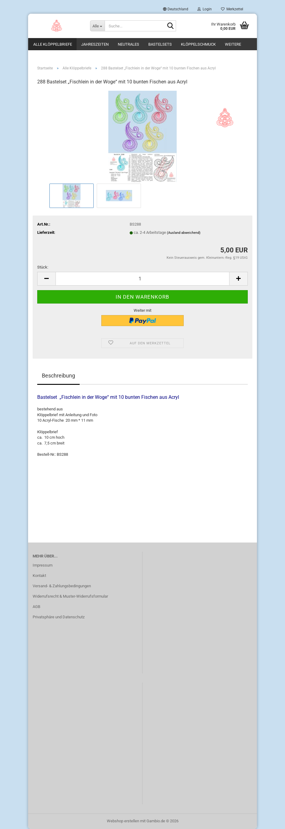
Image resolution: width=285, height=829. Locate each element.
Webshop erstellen (123, 821)
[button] (175, 9)
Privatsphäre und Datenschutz (59, 617)
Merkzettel (232, 9)
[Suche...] (97, 25)
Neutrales (128, 44)
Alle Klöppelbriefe (52, 44)
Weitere (233, 44)
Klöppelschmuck (198, 44)
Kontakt (39, 575)
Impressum (42, 565)
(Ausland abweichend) (183, 233)
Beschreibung (58, 375)
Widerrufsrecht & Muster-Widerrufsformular (70, 596)
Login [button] (204, 9)
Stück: (42, 267)
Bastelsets (160, 44)
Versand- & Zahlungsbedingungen (62, 586)
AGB (36, 606)
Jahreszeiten (95, 44)
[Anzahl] (142, 279)
